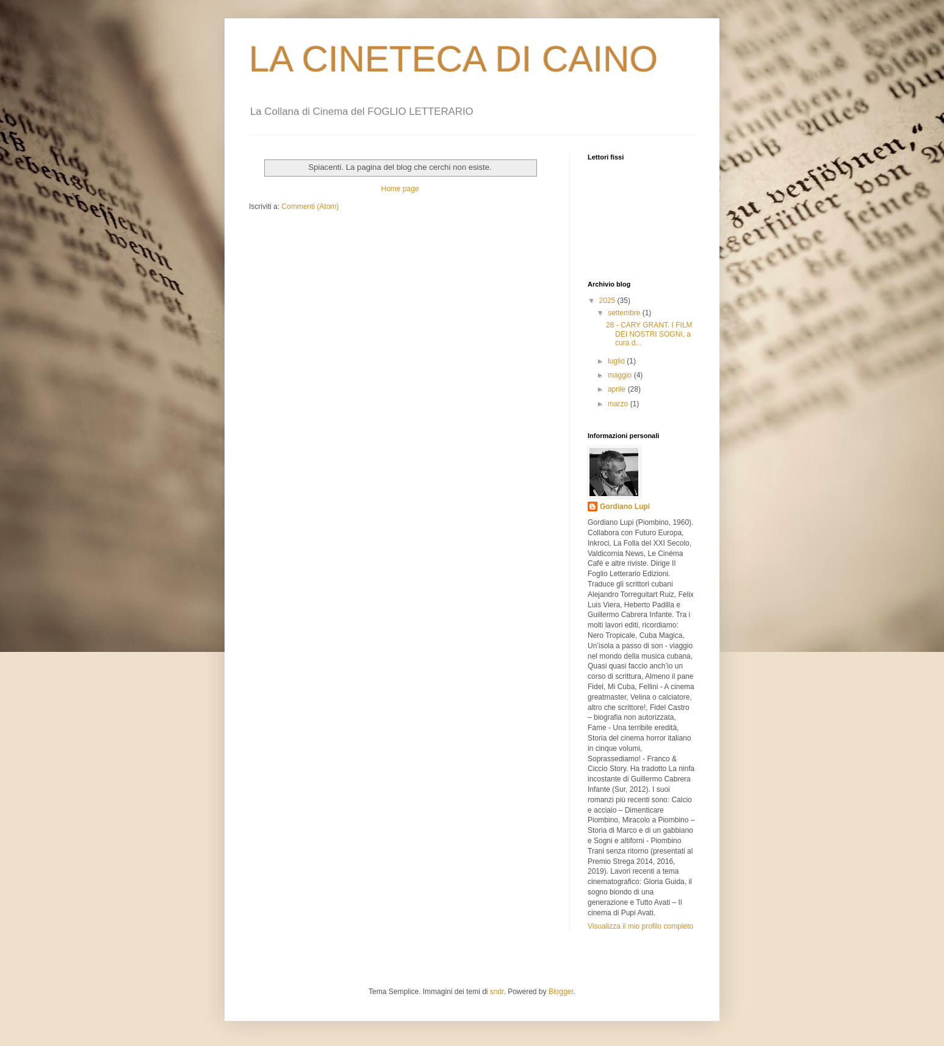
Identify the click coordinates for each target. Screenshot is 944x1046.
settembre (625, 313)
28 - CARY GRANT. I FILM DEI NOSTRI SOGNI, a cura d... (649, 334)
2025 (608, 300)
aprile (618, 389)
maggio (621, 375)
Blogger (561, 991)
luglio (617, 361)
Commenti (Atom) (310, 206)
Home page (400, 189)
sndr (497, 991)
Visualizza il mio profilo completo (640, 926)
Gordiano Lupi (625, 506)
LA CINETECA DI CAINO (453, 58)
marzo (619, 404)
